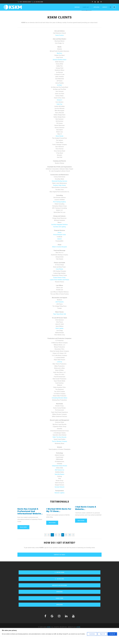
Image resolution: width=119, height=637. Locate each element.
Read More (23, 527)
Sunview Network (59, 487)
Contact (104, 7)
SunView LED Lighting (59, 226)
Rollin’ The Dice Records (59, 437)
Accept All (112, 634)
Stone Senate (59, 136)
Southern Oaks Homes (59, 185)
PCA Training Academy (59, 201)
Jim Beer (59, 85)
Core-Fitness (59, 269)
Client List (86, 7)
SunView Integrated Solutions (59, 224)
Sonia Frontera (59, 35)
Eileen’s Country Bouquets (59, 246)
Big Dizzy (59, 53)
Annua (59, 232)
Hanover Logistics (59, 492)
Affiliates (96, 7)
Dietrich (59, 239)
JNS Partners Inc (59, 470)
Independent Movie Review (59, 465)
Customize (92, 634)
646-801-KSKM (27, 1)
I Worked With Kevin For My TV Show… (58, 509)
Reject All (102, 634)
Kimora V (59, 100)
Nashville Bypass (59, 474)
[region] (59, 632)
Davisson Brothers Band (59, 59)
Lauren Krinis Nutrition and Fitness (59, 279)
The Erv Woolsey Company (59, 441)
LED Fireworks (59, 302)
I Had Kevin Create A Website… (85, 507)
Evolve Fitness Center (59, 277)
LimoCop (59, 361)
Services (77, 7)
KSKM (49, 627)
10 (69, 534)
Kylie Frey (59, 104)
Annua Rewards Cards (59, 234)
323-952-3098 (39, 1)
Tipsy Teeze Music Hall (59, 314)
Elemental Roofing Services (59, 181)
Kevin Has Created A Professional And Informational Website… (30, 511)
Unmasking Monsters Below (59, 398)
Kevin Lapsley (59, 328)
